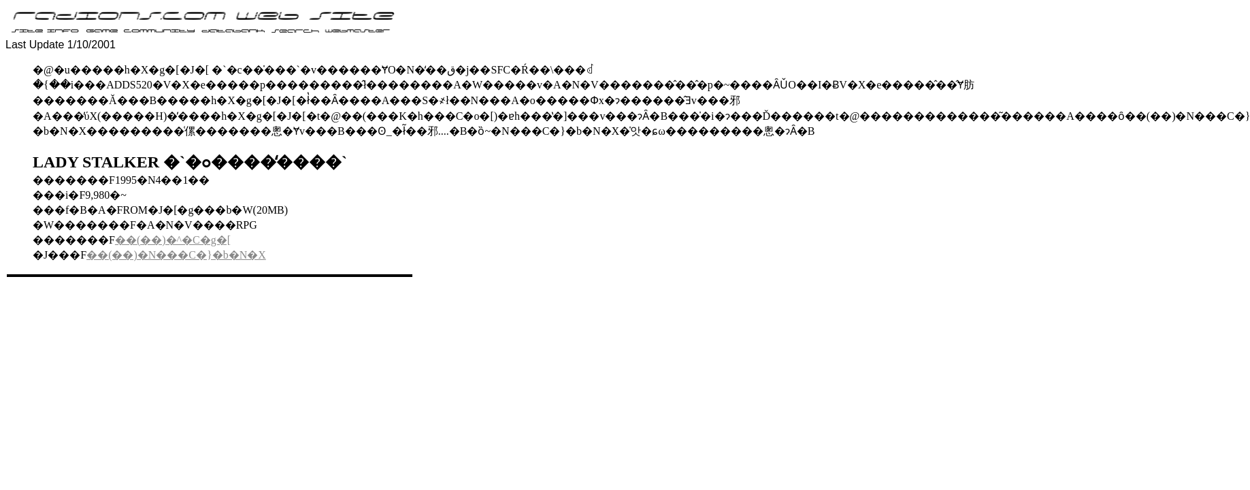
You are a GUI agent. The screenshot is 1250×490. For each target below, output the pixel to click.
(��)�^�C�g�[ (184, 240)
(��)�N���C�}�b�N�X (187, 255)
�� (126, 240)
